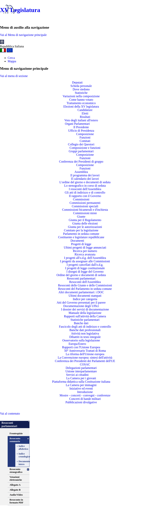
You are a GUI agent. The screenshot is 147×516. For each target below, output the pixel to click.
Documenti (77, 240)
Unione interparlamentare (81, 371)
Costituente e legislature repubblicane (81, 237)
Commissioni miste (85, 213)
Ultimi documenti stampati (85, 295)
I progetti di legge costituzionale (85, 268)
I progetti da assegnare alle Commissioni (85, 261)
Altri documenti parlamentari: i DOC (81, 292)
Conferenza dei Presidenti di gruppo (81, 161)
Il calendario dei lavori (85, 178)
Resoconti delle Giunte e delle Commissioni (85, 285)
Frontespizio (16, 433)
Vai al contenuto (10, 413)
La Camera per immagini (81, 385)
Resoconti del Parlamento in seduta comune (85, 288)
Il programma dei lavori (85, 175)
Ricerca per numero (85, 251)
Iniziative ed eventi (81, 388)
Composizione (85, 134)
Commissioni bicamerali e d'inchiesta (85, 209)
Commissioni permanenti (84, 202)
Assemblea (81, 171)
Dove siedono (81, 89)
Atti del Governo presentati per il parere (81, 302)
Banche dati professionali (85, 330)
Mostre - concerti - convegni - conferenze (85, 395)
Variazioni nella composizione (81, 96)
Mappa (12, 61)
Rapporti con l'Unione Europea (81, 347)
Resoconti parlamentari (81, 278)
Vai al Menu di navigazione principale (23, 34)
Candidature (85, 110)
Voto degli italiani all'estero (81, 120)
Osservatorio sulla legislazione (81, 340)
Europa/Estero (77, 343)
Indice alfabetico (21, 447)
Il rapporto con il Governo (85, 196)
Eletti (85, 113)
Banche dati (81, 323)
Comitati (85, 141)
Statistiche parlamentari (85, 319)
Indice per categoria (85, 299)
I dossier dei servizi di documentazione (85, 309)
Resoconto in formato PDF (16, 501)
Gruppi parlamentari (81, 151)
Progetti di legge (81, 244)
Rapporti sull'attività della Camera (85, 316)
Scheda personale (81, 85)
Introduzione (85, 392)
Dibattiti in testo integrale (85, 337)
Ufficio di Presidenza (81, 130)
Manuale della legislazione (85, 312)
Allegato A (15, 485)
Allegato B (15, 489)
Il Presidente (81, 127)
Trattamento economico (81, 103)
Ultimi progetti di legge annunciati (85, 247)
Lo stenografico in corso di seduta (85, 185)
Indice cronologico (21, 455)
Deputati (77, 82)
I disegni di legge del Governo (85, 271)
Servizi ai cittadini (77, 374)
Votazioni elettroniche (16, 478)
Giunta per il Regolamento (85, 220)
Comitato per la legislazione (81, 230)
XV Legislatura (20, 9)
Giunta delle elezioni (85, 223)
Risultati (85, 116)
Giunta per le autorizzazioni (85, 226)
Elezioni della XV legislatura (81, 106)
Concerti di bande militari (85, 398)
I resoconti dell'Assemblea (85, 189)
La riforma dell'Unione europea (85, 354)
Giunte (81, 216)
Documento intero (21, 463)
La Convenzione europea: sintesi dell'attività (85, 357)
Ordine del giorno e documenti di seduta (81, 275)
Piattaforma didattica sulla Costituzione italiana (81, 381)
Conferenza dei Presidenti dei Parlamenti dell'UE (85, 361)
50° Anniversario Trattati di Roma (85, 350)
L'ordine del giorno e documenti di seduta (85, 182)
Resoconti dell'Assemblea (85, 282)
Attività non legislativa (85, 333)
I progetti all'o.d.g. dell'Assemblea (85, 257)
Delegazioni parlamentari (81, 367)
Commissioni (81, 199)
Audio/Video (16, 494)
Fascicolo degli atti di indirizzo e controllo (85, 326)
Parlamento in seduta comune (81, 233)
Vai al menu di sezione (14, 76)
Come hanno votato (81, 99)
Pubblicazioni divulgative (81, 402)
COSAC (85, 364)
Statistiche (81, 92)
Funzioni (85, 137)
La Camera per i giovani (81, 378)
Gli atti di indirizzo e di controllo (85, 192)
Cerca (11, 57)
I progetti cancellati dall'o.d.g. (85, 264)
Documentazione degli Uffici (81, 306)
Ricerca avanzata (85, 254)
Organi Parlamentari (77, 123)
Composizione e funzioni (85, 147)
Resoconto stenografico (16, 470)
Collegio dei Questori (81, 144)
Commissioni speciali (85, 206)
